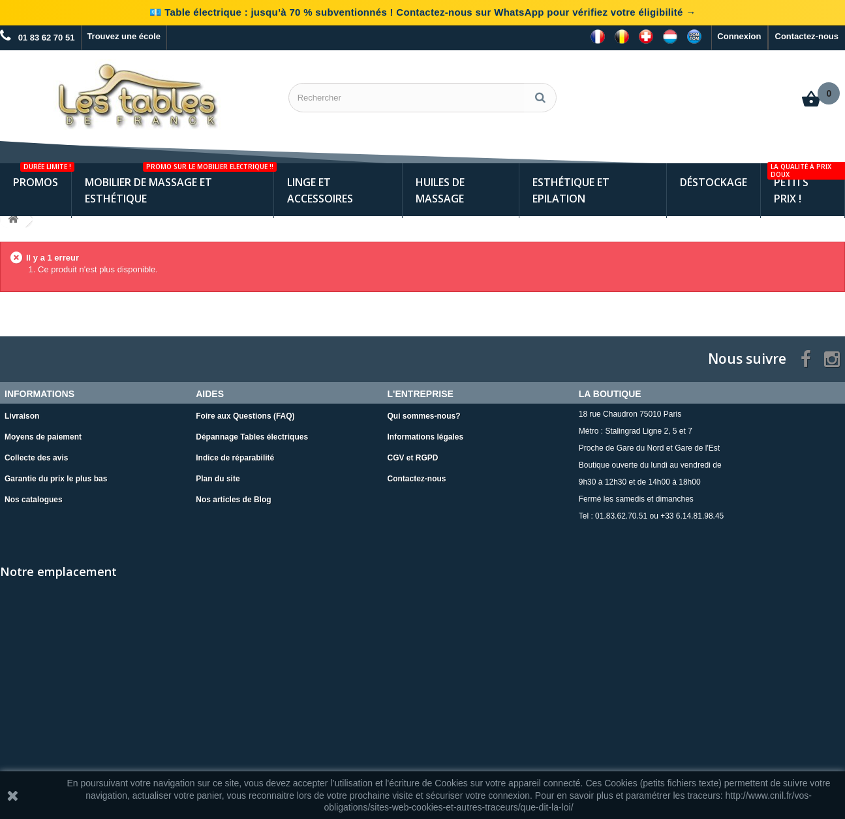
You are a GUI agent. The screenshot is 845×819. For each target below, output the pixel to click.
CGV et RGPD (413, 457)
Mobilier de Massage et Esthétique (179, 184)
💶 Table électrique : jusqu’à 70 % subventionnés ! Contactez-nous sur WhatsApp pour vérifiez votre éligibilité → (422, 12)
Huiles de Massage (440, 190)
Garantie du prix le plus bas (56, 478)
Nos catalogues (34, 499)
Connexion (739, 36)
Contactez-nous (807, 36)
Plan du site (217, 478)
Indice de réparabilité (235, 457)
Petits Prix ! (805, 184)
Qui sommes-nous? (424, 416)
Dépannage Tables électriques (252, 437)
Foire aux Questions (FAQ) (245, 416)
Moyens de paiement (43, 437)
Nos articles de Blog (233, 499)
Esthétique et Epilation (570, 190)
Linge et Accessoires (320, 190)
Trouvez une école (124, 36)
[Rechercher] (540, 97)
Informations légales (426, 437)
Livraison (22, 416)
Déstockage (713, 182)
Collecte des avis (36, 457)
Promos (42, 176)
